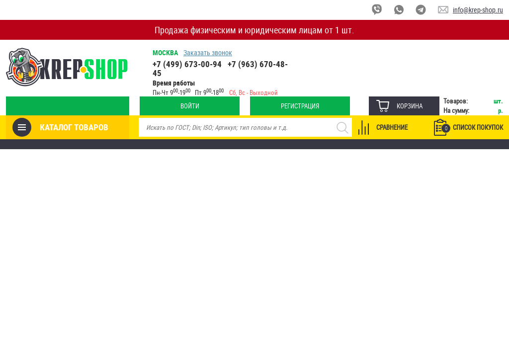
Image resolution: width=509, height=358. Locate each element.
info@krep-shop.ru (478, 9)
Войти (189, 105)
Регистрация (300, 105)
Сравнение (392, 127)
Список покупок (472, 128)
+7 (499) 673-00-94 (187, 64)
